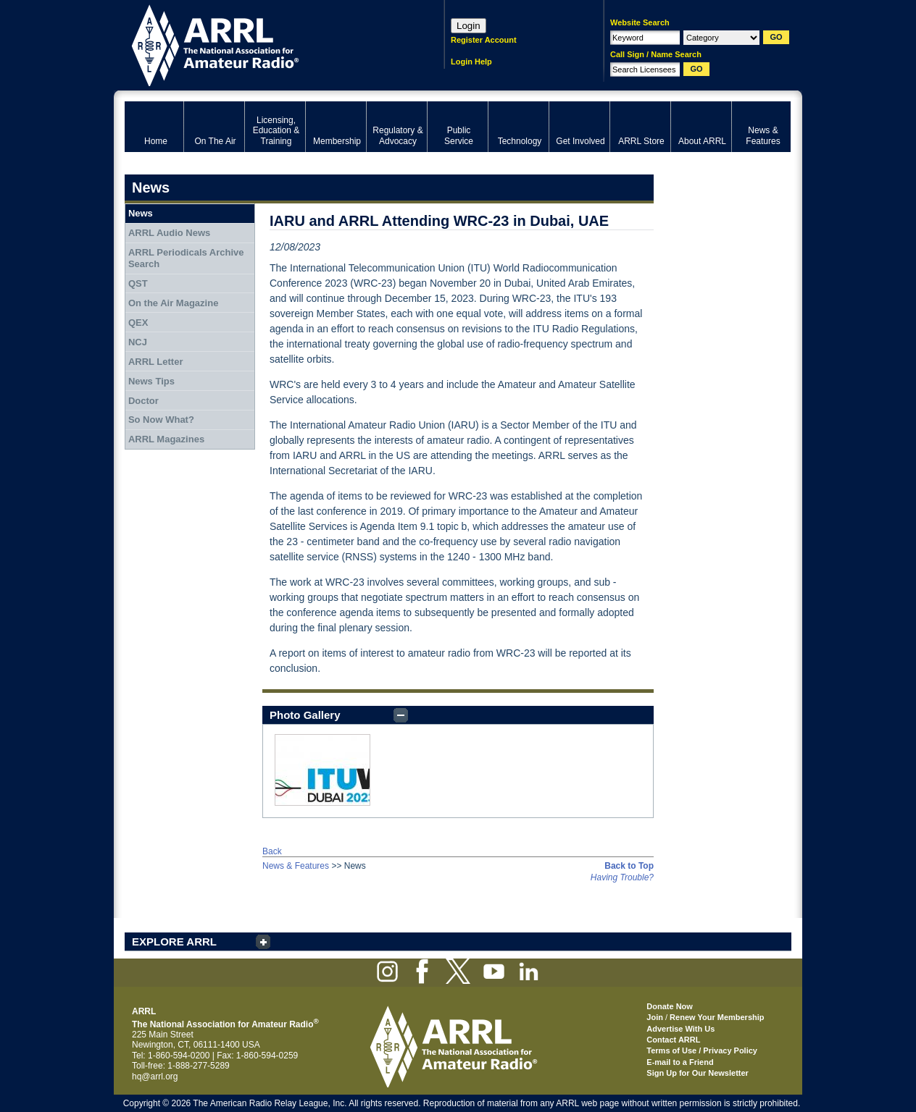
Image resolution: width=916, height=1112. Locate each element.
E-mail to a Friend (679, 1062)
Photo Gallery (305, 715)
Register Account (484, 39)
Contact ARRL (673, 1039)
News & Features (295, 866)
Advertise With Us (680, 1028)
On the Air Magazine (173, 303)
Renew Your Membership (717, 1017)
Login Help (471, 61)
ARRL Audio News (169, 232)
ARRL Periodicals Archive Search (186, 258)
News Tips (151, 381)
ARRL (265, 43)
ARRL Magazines (166, 439)
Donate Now (669, 1006)
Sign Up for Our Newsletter (697, 1073)
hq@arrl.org (155, 1076)
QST (138, 283)
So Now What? (161, 419)
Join (654, 1017)
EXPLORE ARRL (174, 941)
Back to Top (629, 866)
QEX (138, 322)
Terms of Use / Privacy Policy (701, 1050)
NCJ (137, 342)
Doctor (143, 400)
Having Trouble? (622, 877)
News (140, 213)
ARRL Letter (155, 361)
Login (468, 25)
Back (272, 851)
